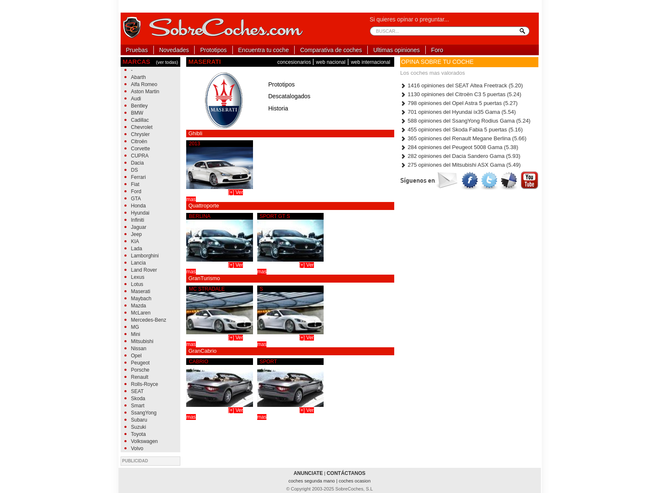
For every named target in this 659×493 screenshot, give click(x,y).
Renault (139, 377)
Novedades (174, 50)
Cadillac (140, 120)
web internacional (370, 62)
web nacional (330, 62)
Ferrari (138, 177)
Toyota (138, 434)
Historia (278, 108)
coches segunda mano (312, 480)
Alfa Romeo (144, 84)
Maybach (141, 299)
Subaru (139, 420)
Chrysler (140, 134)
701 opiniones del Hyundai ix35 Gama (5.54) (458, 112)
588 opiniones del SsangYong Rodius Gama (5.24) (465, 121)
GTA (136, 199)
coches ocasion (355, 480)
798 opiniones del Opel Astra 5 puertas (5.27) (458, 103)
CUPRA (140, 156)
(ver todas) (167, 62)
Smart (138, 406)
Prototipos (213, 50)
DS (134, 170)
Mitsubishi (142, 341)
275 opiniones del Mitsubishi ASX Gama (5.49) (460, 165)
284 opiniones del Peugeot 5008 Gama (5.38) (459, 147)
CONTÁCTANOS (346, 473)
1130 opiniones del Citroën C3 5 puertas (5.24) (460, 94)
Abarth (138, 77)
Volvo (137, 448)
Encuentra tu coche (263, 50)
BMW (137, 113)
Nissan (139, 348)
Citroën (139, 141)
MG (135, 327)
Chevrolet (142, 127)
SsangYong (144, 413)
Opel (136, 356)
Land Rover (144, 270)
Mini (135, 334)
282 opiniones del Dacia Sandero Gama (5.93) (460, 156)
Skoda (138, 398)
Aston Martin (145, 91)
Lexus (138, 277)
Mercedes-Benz (148, 320)
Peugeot (140, 363)
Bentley (139, 106)
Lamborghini (145, 256)
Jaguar (139, 227)
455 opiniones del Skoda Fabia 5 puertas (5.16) (461, 129)
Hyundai (140, 213)
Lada (136, 249)
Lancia (138, 263)
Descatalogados (289, 96)
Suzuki (138, 427)
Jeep (136, 234)
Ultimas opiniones (396, 50)
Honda (138, 206)
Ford (136, 191)
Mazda (138, 306)
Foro (437, 50)
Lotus (137, 284)
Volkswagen (144, 441)
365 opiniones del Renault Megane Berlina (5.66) (463, 138)
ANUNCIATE (308, 473)
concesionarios (294, 62)
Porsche (140, 370)
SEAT (137, 391)
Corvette (140, 149)
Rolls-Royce (144, 384)
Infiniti (137, 220)
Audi (136, 99)
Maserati (140, 291)
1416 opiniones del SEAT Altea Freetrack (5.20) (461, 85)
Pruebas (137, 50)
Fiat (135, 184)
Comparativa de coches (331, 50)
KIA (135, 241)
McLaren (141, 313)
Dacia (137, 163)
